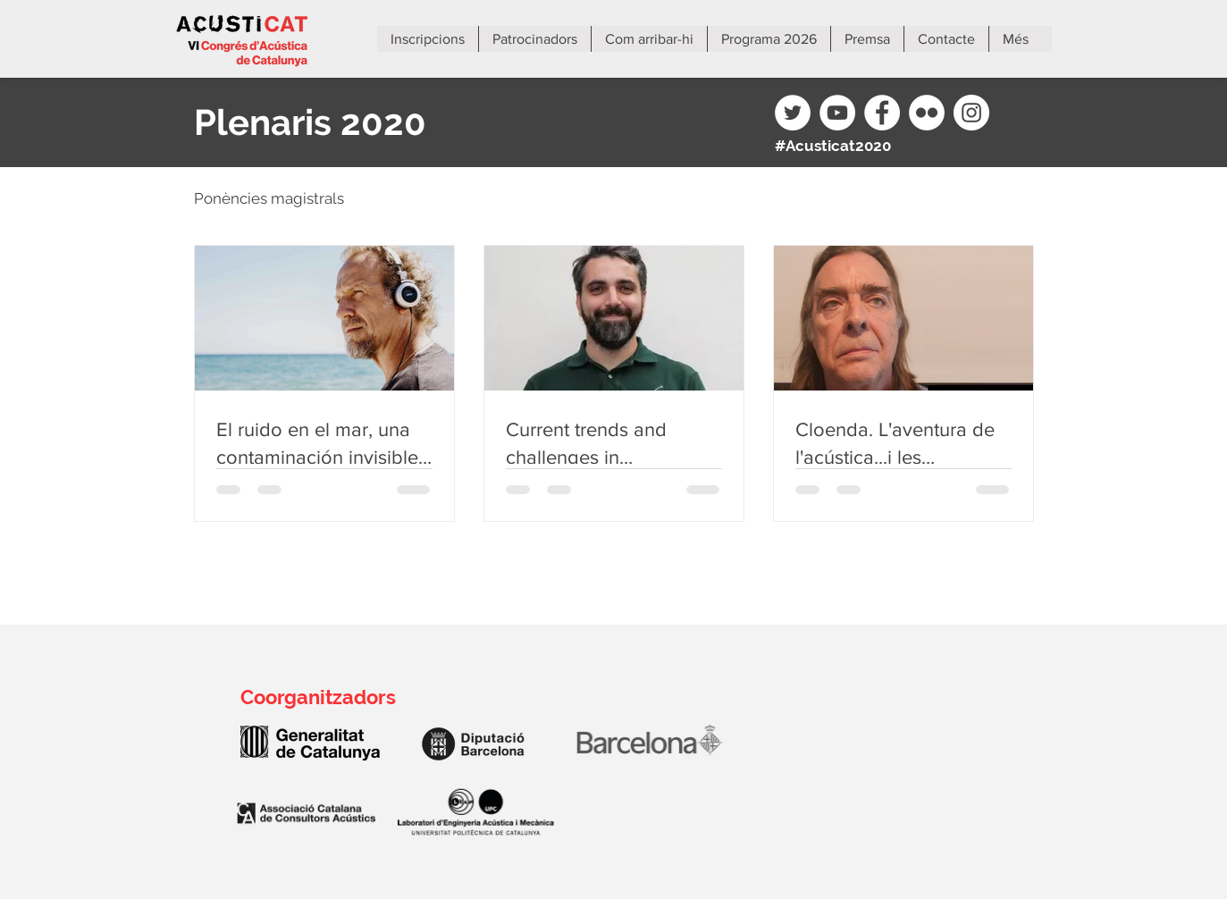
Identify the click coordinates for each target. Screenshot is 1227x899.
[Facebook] (882, 112)
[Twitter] (793, 112)
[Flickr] (927, 112)
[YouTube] (837, 112)
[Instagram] (971, 112)
